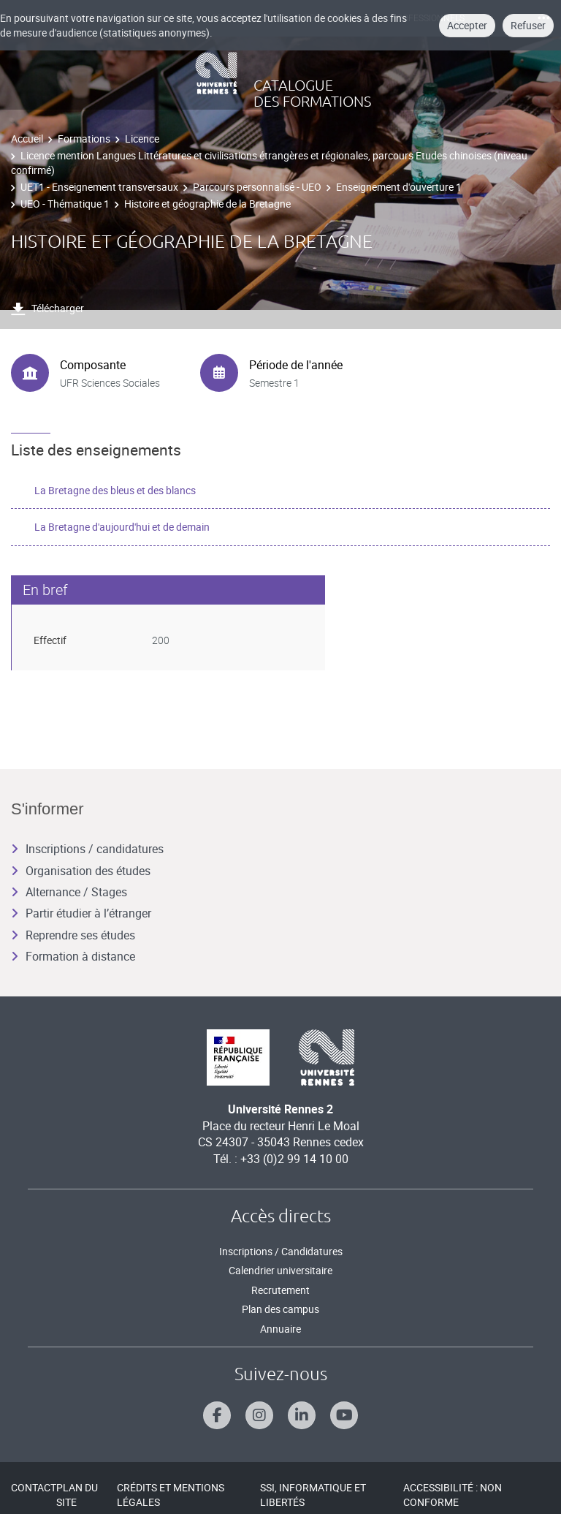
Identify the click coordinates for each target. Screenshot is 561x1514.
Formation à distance (73, 956)
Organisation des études (80, 871)
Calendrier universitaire (280, 1270)
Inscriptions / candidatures (87, 849)
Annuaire (280, 1329)
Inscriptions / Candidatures (281, 1251)
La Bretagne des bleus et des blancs (115, 490)
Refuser (528, 25)
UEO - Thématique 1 (65, 204)
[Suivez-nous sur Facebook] (217, 1415)
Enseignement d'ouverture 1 (399, 187)
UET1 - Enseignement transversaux (99, 187)
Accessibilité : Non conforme (452, 1494)
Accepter (467, 25)
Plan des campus (280, 1309)
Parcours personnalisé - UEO (257, 187)
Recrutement (280, 1290)
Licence (142, 138)
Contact (33, 1487)
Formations (84, 138)
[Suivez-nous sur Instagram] (259, 1415)
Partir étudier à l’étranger (81, 913)
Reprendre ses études (73, 935)
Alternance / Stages (69, 892)
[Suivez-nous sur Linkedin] (302, 1415)
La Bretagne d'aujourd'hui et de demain (122, 527)
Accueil (27, 138)
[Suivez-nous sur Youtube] (344, 1415)
